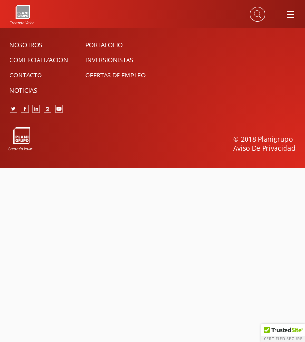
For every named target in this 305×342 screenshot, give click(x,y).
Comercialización (39, 60)
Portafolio (104, 44)
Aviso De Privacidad (264, 147)
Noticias (23, 90)
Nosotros (26, 44)
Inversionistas (109, 60)
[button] (283, 333)
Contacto (26, 75)
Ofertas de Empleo (115, 75)
